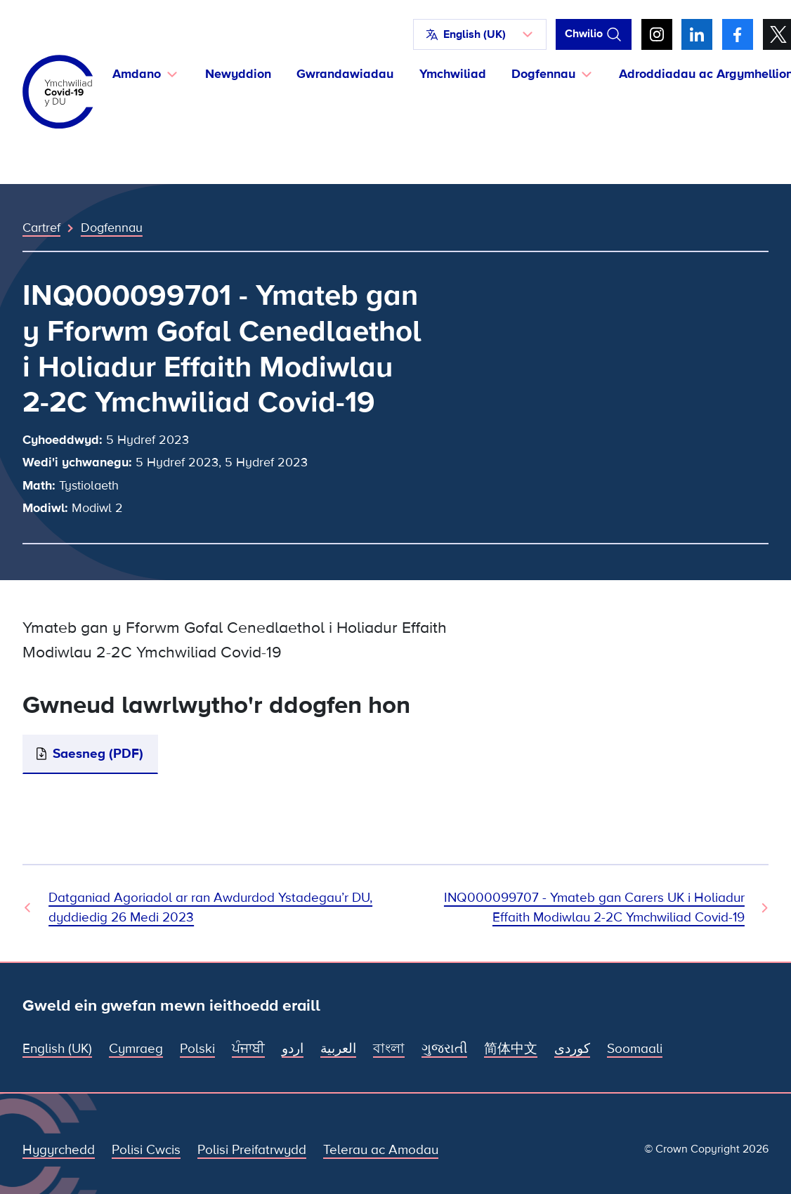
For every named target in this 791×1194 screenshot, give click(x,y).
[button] (480, 34)
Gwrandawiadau (344, 74)
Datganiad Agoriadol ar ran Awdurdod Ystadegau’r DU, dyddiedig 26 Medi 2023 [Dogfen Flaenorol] (210, 907)
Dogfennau (112, 227)
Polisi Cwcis (146, 1149)
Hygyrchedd (58, 1149)
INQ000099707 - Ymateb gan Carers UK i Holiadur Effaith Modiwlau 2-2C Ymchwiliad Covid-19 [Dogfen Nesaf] (594, 907)
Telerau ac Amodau (380, 1149)
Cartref (41, 227)
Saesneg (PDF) (98, 753)
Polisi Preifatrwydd (251, 1149)
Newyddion (238, 74)
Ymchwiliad (452, 74)
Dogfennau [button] (543, 74)
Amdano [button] (136, 74)
